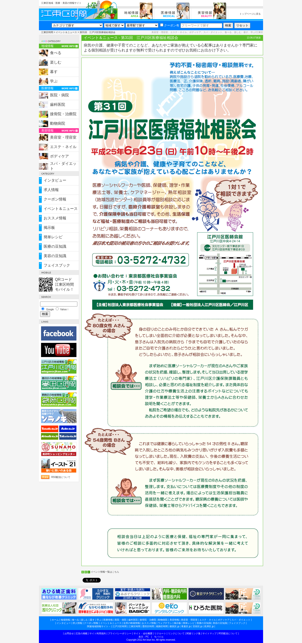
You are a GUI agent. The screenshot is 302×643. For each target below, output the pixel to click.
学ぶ (54, 81)
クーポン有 (169, 25)
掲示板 (49, 228)
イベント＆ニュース (66, 32)
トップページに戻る (250, 14)
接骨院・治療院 (63, 114)
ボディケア (59, 156)
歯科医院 (57, 104)
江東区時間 (47, 32)
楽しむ (55, 62)
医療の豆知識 (55, 246)
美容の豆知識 (55, 256)
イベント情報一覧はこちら (105, 572)
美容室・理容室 (63, 137)
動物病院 (57, 123)
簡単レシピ (53, 237)
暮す (54, 72)
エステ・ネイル (63, 147)
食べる (55, 53)
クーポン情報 (55, 199)
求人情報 (51, 190)
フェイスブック (57, 265)
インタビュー (55, 180)
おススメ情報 (55, 218)
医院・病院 (59, 95)
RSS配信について (60, 477)
